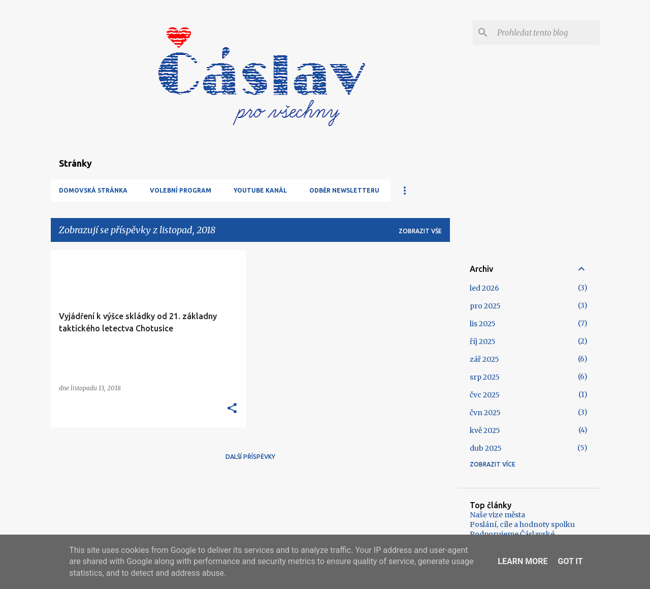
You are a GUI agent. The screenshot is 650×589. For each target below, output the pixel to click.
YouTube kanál (260, 190)
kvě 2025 (485, 430)
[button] (232, 408)
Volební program (180, 190)
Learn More (522, 561)
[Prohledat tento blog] (546, 32)
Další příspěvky (250, 456)
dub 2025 (486, 448)
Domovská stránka (93, 190)
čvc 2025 (485, 394)
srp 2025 (485, 377)
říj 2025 (483, 341)
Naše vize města (497, 514)
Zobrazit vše (420, 231)
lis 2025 (483, 323)
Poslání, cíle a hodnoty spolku (522, 524)
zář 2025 (484, 359)
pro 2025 (485, 306)
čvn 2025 (485, 412)
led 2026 (484, 288)
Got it (570, 561)
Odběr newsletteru (344, 190)
